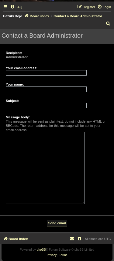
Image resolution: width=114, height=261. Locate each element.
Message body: (18, 117)
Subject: (12, 101)
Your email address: (21, 68)
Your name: (15, 84)
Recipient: (14, 53)
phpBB (41, 249)
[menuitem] (16, 7)
